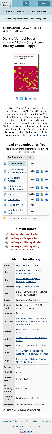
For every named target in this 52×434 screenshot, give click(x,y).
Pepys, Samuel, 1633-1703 (28, 265)
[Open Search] (26, 3)
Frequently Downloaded (17, 18)
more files (20, 218)
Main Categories (38, 18)
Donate (44, 4)
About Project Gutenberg (13, 421)
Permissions (46, 421)
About (10, 11)
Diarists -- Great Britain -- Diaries (31, 345)
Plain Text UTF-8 (15, 204)
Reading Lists (23, 11)
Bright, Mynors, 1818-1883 (28, 286)
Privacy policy (32, 421)
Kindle (11, 194)
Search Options (39, 11)
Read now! (17, 163)
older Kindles (14, 199)
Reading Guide (29, 151)
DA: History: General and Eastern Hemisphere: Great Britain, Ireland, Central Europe (32, 321)
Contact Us (30, 426)
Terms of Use (17, 426)
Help (40, 426)
